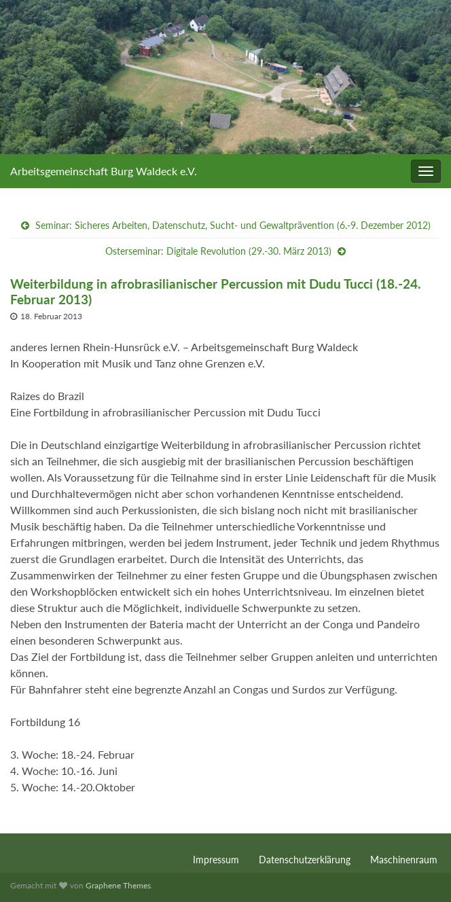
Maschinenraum (403, 859)
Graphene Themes (118, 885)
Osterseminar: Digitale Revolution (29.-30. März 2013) (218, 251)
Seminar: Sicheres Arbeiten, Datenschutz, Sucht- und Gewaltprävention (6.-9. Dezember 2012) (233, 225)
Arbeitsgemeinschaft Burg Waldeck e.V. (103, 170)
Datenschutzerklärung (304, 859)
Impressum (216, 859)
